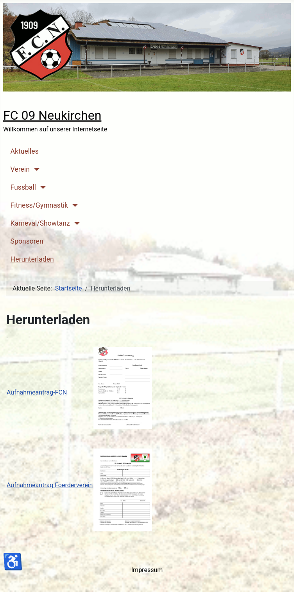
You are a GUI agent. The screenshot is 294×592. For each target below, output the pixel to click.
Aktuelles (25, 151)
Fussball (23, 187)
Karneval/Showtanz (40, 223)
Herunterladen (32, 259)
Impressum (147, 570)
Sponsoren (27, 241)
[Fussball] (41, 187)
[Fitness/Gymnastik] (73, 205)
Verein (20, 169)
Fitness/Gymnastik (39, 205)
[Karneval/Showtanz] (75, 223)
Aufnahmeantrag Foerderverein (50, 485)
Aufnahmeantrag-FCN (37, 392)
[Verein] (35, 169)
